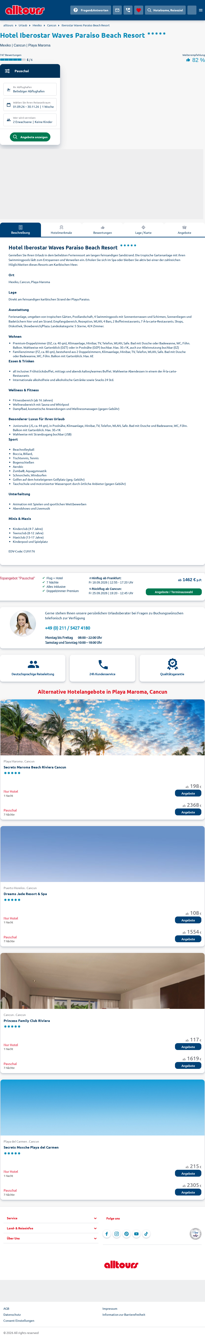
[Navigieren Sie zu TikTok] (146, 1234)
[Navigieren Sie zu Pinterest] (126, 1234)
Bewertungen (102, 230)
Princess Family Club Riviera (27, 1021)
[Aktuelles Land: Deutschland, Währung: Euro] (191, 10)
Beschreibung (20, 230)
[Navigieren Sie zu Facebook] (107, 1234)
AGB (6, 1309)
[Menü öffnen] (200, 10)
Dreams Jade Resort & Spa (25, 894)
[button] (52, 1219)
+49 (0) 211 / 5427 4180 (67, 628)
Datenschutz (12, 1315)
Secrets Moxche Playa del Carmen (31, 1147)
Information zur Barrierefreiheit (123, 1315)
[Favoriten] (138, 10)
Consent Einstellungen (18, 1321)
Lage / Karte (143, 230)
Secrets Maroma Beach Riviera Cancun (35, 767)
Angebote (188, 794)
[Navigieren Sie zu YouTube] (136, 1234)
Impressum (109, 1309)
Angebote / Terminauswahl (174, 592)
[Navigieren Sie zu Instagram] (117, 1234)
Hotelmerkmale (61, 230)
